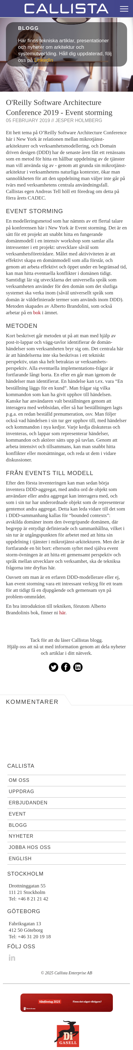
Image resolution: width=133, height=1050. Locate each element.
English (20, 834)
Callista (21, 742)
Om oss (19, 756)
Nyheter (21, 812)
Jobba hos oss (30, 823)
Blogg (18, 801)
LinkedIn (43, 36)
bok (37, 289)
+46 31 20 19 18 (34, 913)
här (62, 589)
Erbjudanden (28, 779)
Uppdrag (21, 767)
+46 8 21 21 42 (33, 875)
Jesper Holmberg (78, 96)
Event (17, 790)
